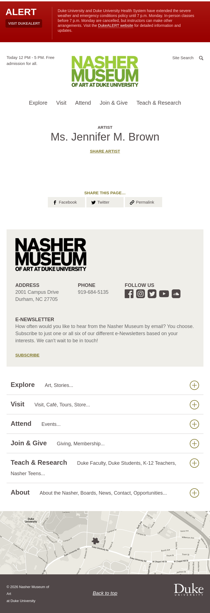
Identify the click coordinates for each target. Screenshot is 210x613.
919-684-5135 (93, 292)
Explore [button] (38, 103)
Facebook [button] (64, 201)
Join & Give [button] (114, 103)
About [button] (105, 492)
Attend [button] (83, 103)
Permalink (141, 201)
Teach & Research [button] (158, 103)
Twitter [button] (100, 201)
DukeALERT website (115, 25)
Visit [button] (61, 103)
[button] (187, 57)
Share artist (105, 151)
